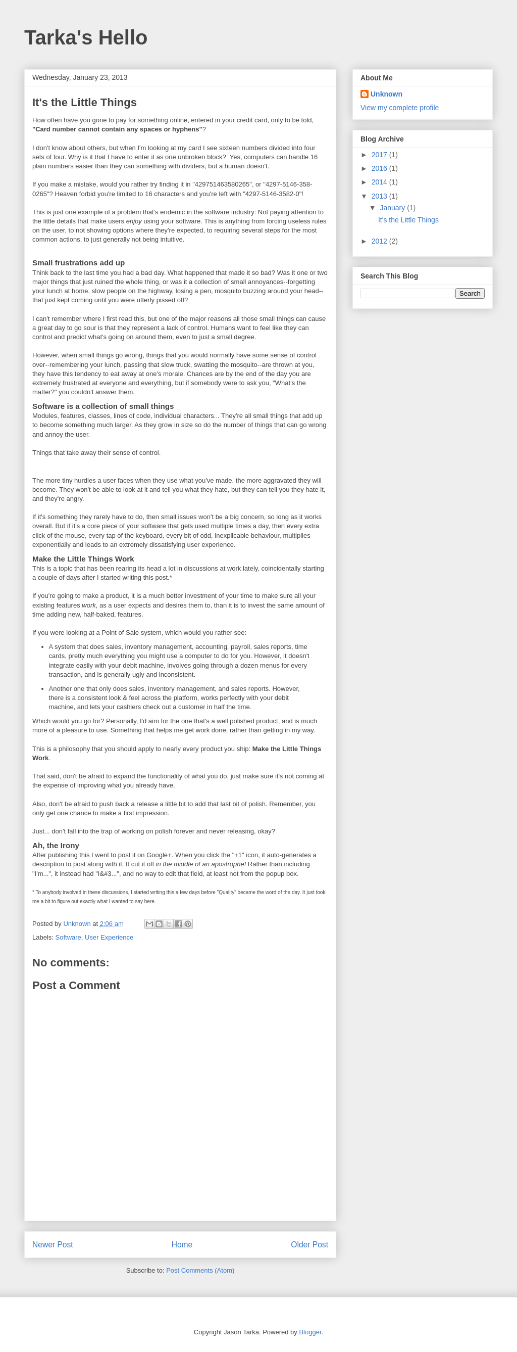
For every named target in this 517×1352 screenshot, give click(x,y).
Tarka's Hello (85, 37)
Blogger (310, 1332)
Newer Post (52, 1244)
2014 (380, 182)
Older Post (309, 1244)
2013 (380, 196)
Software (68, 937)
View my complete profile (399, 108)
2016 (380, 168)
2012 (380, 241)
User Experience (109, 937)
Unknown (386, 94)
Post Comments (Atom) (200, 1270)
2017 (380, 155)
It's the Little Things (408, 220)
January (393, 208)
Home (182, 1244)
